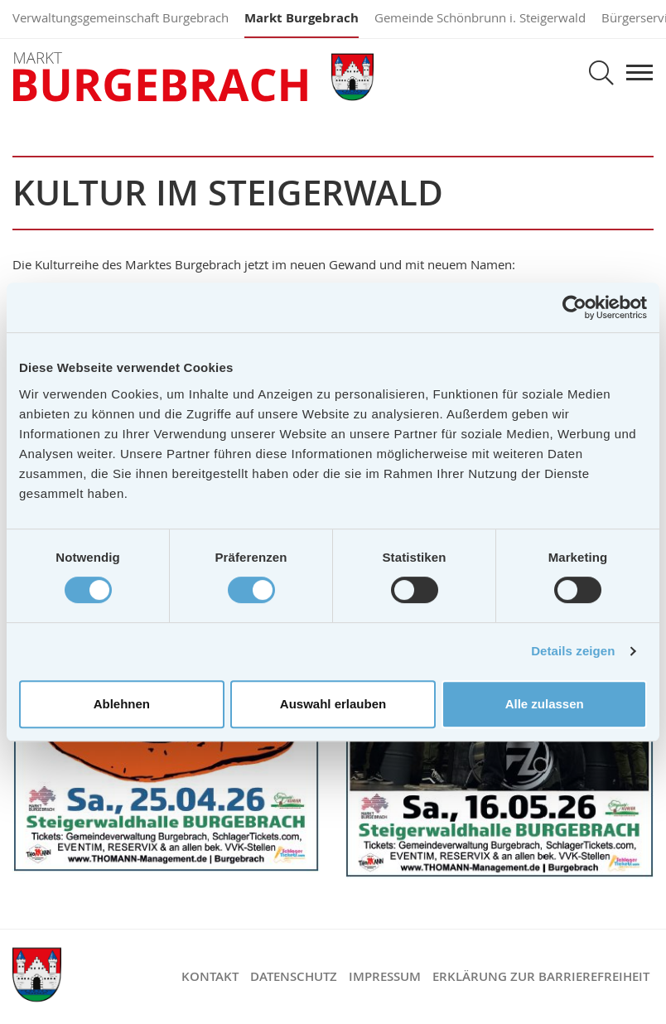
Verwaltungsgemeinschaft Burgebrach (120, 17)
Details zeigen (573, 651)
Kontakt (210, 976)
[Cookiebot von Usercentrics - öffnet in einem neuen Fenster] (574, 307)
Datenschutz (293, 976)
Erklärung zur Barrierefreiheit (540, 976)
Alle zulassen (544, 704)
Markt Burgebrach (301, 18)
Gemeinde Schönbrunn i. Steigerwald (480, 17)
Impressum (385, 976)
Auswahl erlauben (333, 704)
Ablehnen (122, 704)
